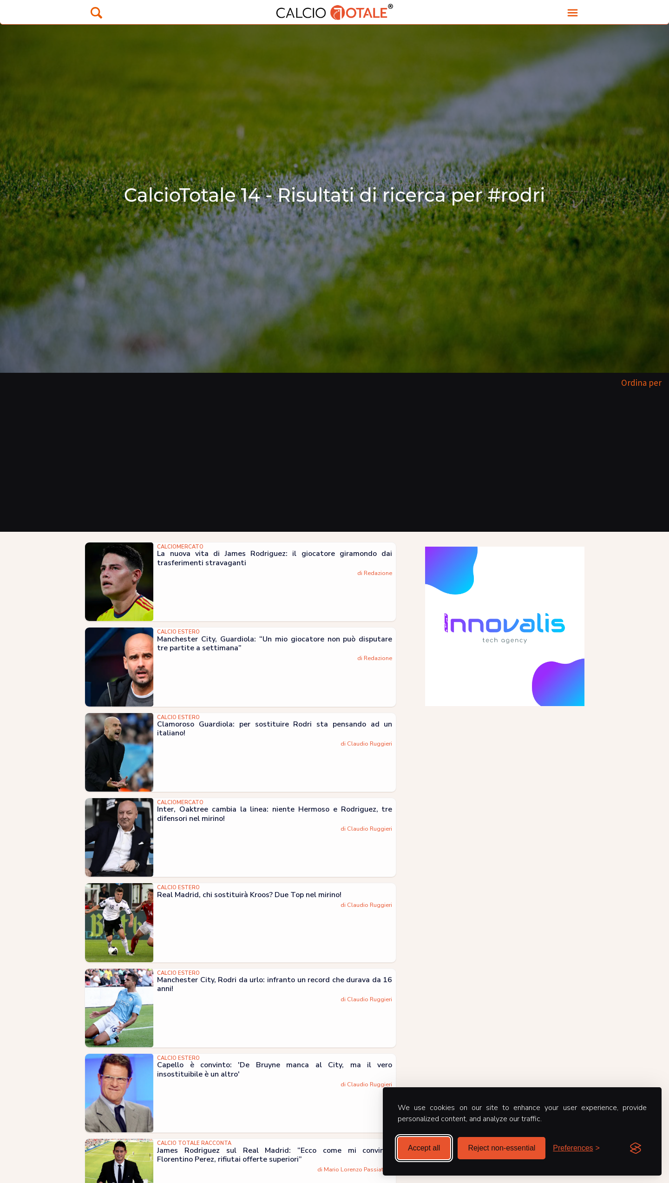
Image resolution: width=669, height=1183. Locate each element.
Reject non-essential (501, 1148)
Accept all (424, 1148)
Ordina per (641, 382)
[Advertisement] (334, 462)
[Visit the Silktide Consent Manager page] (635, 1148)
